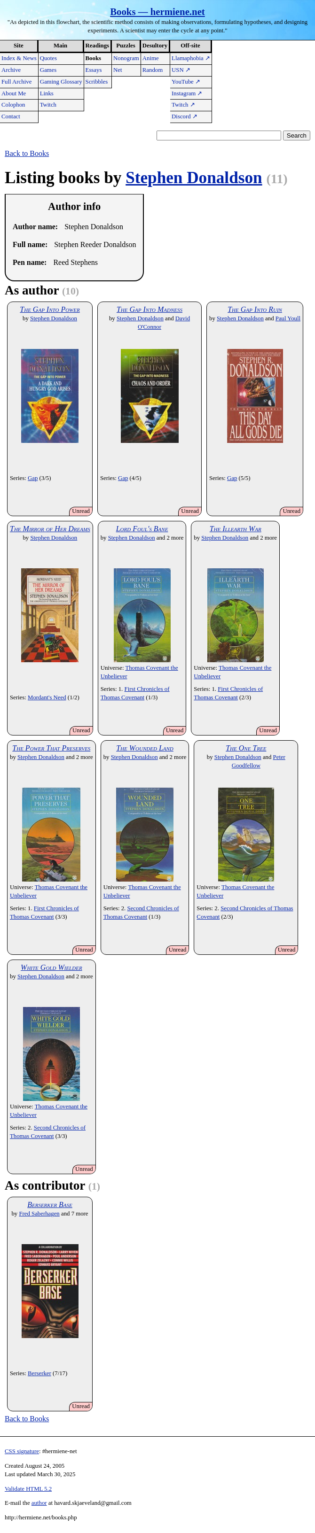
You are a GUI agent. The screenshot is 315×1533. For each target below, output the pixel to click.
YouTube (186, 81)
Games (48, 70)
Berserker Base (49, 1204)
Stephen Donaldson (194, 178)
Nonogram (126, 58)
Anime (150, 58)
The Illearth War (235, 529)
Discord (184, 116)
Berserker (39, 1373)
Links (47, 93)
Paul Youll (288, 318)
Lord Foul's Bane (142, 529)
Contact (10, 116)
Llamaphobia (191, 58)
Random (152, 70)
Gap (33, 478)
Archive (11, 70)
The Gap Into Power (49, 309)
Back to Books (27, 153)
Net (117, 70)
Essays (94, 70)
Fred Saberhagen (39, 1213)
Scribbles (97, 81)
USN (181, 70)
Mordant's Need (47, 697)
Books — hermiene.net (157, 11)
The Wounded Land (144, 748)
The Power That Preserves (51, 748)
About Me (13, 93)
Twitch (48, 104)
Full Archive (16, 81)
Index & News (19, 58)
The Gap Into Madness (149, 309)
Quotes (48, 58)
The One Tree (246, 748)
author (39, 1503)
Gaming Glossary (61, 81)
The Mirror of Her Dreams (50, 529)
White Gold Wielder (51, 967)
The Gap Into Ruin (255, 309)
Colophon (13, 104)
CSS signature (22, 1451)
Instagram (187, 93)
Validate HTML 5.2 (28, 1489)
